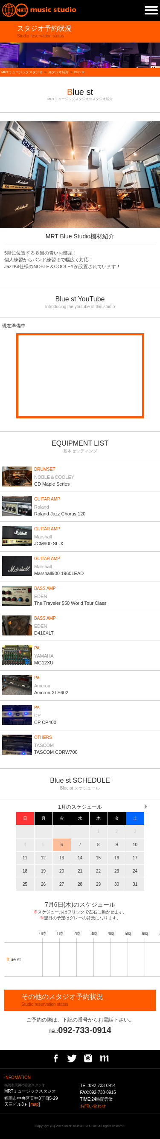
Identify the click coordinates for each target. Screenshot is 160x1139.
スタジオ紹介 (58, 72)
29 (98, 884)
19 (43, 871)
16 (116, 858)
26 (43, 884)
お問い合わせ (93, 1106)
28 (80, 884)
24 (135, 871)
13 (61, 858)
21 (80, 871)
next (155, 174)
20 (61, 871)
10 (135, 844)
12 (43, 858)
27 (61, 884)
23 (116, 871)
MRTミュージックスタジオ (22, 72)
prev (4, 174)
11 (25, 858)
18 (25, 871)
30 (116, 884)
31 (135, 884)
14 (80, 858)
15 (98, 858)
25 (25, 884)
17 (135, 858)
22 (98, 871)
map (34, 1104)
